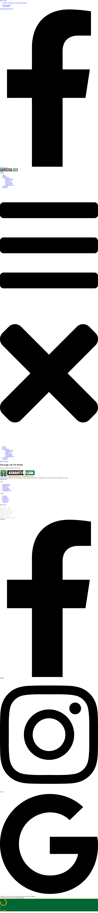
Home (4, 175)
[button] (49, 317)
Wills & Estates (8, 182)
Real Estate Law (9, 180)
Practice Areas (6, 177)
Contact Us (5, 187)
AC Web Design (31, 896)
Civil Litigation (8, 183)
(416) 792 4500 (3, 479)
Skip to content (3, 0)
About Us (5, 176)
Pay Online (5, 186)
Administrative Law (9, 185)
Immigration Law (9, 178)
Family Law (8, 181)
